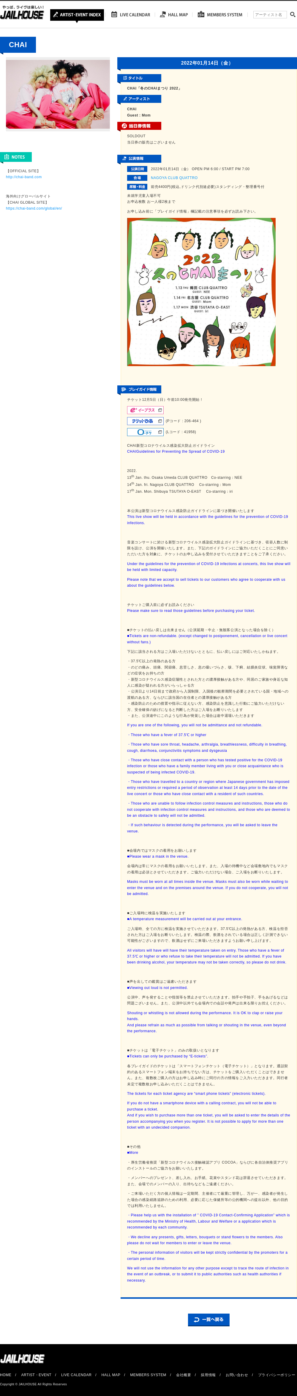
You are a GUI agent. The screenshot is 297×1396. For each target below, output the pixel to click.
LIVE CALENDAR (76, 1375)
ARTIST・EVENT (36, 1375)
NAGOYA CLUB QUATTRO (174, 178)
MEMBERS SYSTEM (148, 1375)
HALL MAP (111, 1375)
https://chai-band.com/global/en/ (34, 208)
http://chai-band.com (24, 177)
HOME (5, 1375)
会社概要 (183, 1375)
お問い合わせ (237, 1375)
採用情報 (208, 1375)
